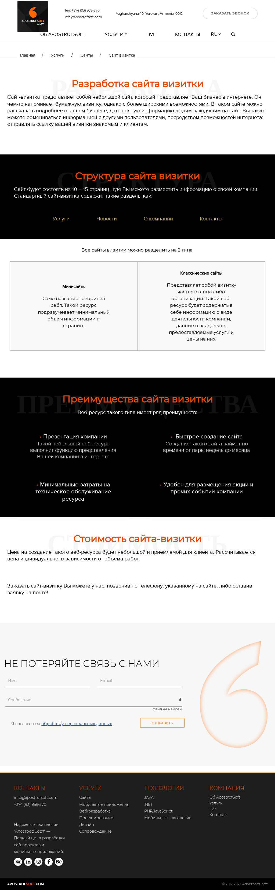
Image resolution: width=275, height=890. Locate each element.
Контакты (187, 34)
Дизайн (86, 824)
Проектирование (96, 817)
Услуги (114, 34)
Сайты (85, 797)
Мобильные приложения (104, 804)
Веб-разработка (95, 811)
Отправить (162, 723)
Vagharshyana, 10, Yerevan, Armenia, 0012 (149, 14)
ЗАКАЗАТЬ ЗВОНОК (230, 13)
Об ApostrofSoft (62, 34)
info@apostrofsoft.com (83, 17)
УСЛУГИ (90, 788)
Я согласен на (59, 723)
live (151, 34)
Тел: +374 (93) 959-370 (82, 10)
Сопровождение (95, 831)
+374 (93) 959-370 (30, 804)
